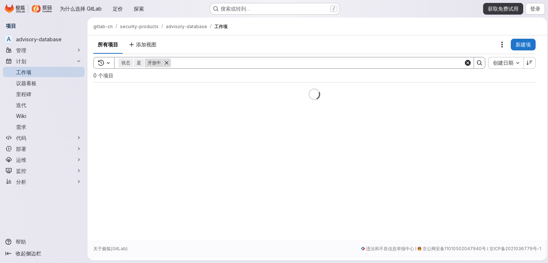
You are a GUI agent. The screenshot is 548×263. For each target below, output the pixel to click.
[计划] (44, 61)
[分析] (44, 181)
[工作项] (44, 72)
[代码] (44, 138)
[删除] (166, 62)
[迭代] (44, 105)
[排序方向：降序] (528, 63)
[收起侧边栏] (44, 253)
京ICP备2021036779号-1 (513, 248)
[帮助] (44, 242)
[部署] (44, 149)
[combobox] (504, 63)
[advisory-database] (44, 39)
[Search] (316, 62)
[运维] (44, 160)
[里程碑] (44, 94)
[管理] (44, 50)
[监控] (44, 170)
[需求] (44, 127)
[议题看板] (44, 83)
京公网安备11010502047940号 (452, 248)
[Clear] (466, 62)
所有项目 (108, 44)
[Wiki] (44, 116)
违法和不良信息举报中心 (388, 248)
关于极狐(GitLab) (110, 248)
